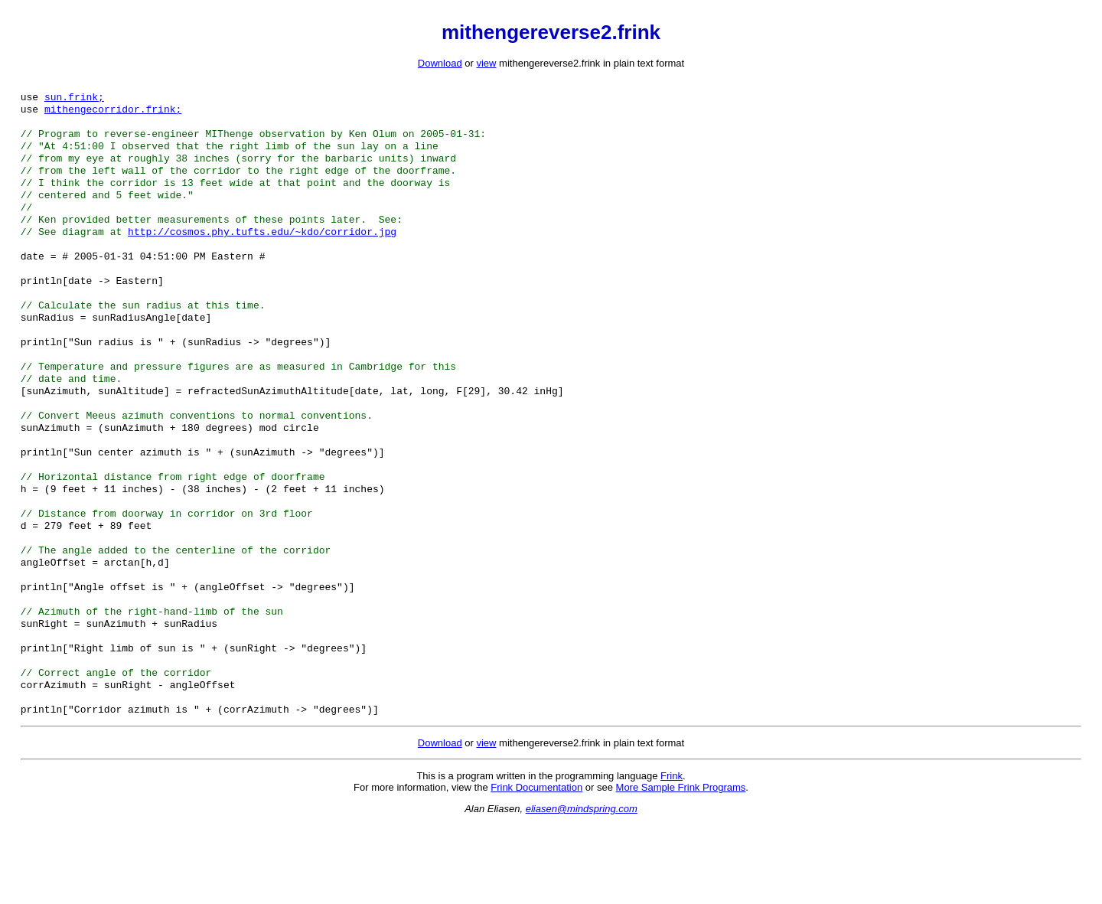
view (486, 63)
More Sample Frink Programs (681, 867)
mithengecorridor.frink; (112, 113)
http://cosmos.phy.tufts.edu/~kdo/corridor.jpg (262, 251)
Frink (671, 855)
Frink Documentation (536, 867)
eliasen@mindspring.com (581, 888)
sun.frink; (74, 99)
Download (440, 63)
